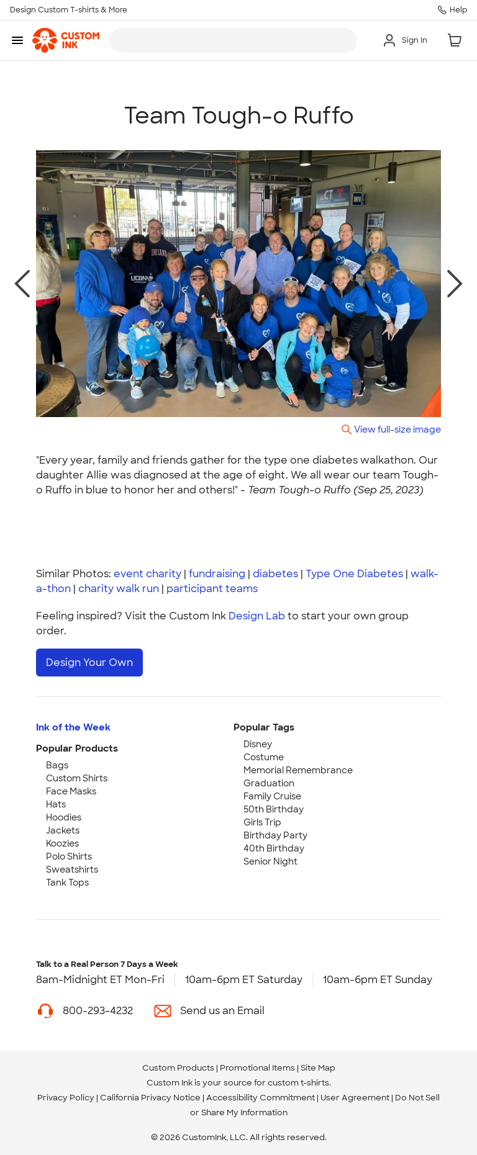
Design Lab (257, 615)
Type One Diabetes (354, 573)
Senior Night (270, 861)
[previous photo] (22, 283)
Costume (263, 757)
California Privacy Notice (150, 1097)
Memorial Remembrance (298, 770)
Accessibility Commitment (260, 1097)
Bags (57, 765)
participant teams (212, 588)
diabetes (275, 573)
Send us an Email (222, 1010)
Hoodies (63, 817)
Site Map (318, 1068)
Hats (56, 804)
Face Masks (71, 791)
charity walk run (118, 588)
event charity (147, 573)
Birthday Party (275, 835)
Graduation (268, 783)
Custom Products (178, 1068)
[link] (65, 40)
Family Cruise (272, 796)
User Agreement (354, 1097)
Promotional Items (257, 1068)
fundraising (217, 573)
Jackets (63, 830)
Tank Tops (67, 882)
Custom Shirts (76, 778)
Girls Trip (262, 822)
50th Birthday (273, 809)
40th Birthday (273, 848)
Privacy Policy (65, 1097)
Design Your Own (89, 662)
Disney (257, 744)
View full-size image (397, 429)
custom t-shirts (298, 1082)
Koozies (62, 843)
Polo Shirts (69, 856)
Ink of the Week (73, 727)
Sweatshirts (72, 869)
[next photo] (455, 283)
